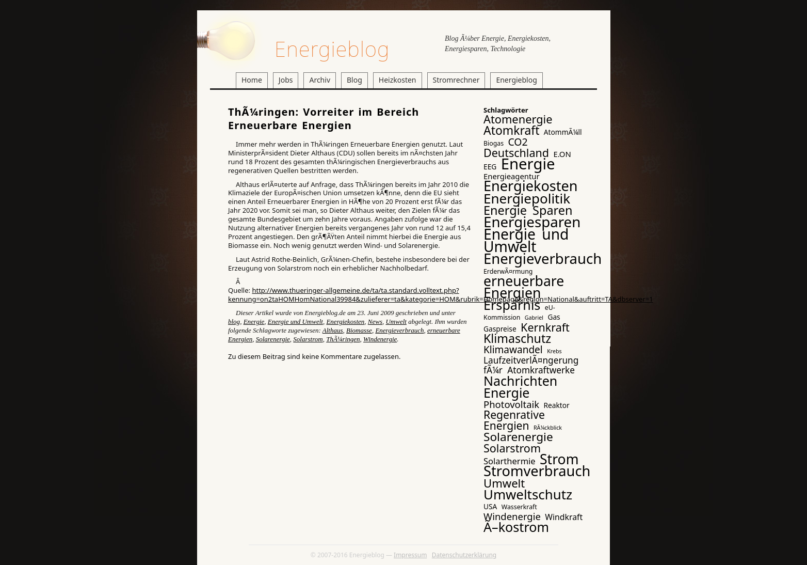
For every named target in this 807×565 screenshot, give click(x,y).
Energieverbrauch (399, 330)
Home (251, 80)
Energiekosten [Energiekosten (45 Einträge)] (530, 185)
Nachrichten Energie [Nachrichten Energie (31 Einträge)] (520, 386)
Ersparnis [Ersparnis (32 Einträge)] (511, 304)
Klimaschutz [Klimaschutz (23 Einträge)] (517, 338)
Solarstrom (307, 339)
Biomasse (359, 330)
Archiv (319, 80)
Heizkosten (397, 80)
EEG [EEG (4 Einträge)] (489, 166)
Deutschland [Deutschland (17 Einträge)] (516, 152)
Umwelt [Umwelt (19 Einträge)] (504, 483)
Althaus (332, 330)
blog (234, 321)
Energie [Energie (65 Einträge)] (528, 163)
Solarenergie (273, 339)
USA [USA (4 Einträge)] (490, 506)
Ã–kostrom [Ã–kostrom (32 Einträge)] (516, 527)
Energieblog (332, 49)
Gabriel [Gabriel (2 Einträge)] (534, 317)
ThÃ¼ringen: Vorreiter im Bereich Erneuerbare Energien (323, 118)
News (375, 321)
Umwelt (395, 321)
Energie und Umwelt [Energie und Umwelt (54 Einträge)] (526, 240)
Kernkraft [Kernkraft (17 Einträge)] (545, 327)
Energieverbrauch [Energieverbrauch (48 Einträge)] (542, 258)
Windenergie (380, 339)
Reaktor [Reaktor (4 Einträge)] (557, 405)
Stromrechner (456, 80)
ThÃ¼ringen (343, 339)
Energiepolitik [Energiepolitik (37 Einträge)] (526, 198)
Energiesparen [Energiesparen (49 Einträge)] (531, 221)
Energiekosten (345, 321)
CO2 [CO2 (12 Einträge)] (517, 142)
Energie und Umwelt (295, 321)
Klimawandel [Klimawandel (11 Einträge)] (513, 349)
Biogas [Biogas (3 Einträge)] (493, 143)
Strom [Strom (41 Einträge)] (559, 459)
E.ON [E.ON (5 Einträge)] (562, 154)
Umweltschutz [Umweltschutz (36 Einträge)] (527, 494)
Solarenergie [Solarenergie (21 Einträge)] (518, 437)
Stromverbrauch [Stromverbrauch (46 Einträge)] (536, 470)
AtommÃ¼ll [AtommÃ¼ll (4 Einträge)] (563, 132)
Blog (354, 80)
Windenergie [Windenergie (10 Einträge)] (512, 516)
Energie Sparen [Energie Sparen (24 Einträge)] (528, 210)
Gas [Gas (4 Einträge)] (553, 317)
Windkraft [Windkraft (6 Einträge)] (564, 517)
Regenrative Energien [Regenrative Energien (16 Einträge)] (514, 420)
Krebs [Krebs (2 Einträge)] (554, 351)
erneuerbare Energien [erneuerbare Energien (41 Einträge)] (523, 287)
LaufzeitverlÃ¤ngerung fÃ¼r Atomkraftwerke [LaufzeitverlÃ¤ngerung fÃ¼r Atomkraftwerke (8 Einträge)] (530, 365)
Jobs (286, 80)
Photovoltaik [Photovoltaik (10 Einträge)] (511, 404)
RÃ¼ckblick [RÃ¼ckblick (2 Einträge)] (548, 427)
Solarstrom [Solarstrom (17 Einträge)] (512, 448)
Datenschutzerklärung (464, 555)
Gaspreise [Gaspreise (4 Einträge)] (500, 329)
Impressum (410, 555)
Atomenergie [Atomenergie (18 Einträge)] (518, 119)
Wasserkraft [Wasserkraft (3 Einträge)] (519, 507)
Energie (254, 321)
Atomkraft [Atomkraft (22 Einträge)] (511, 130)
